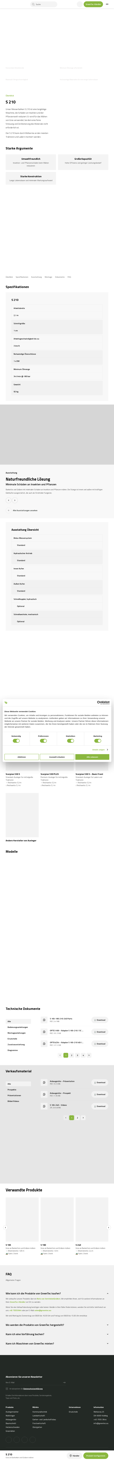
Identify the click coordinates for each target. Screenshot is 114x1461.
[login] (80, 4)
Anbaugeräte (11, 1419)
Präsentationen (14, 1095)
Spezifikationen (22, 276)
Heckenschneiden (13, 1427)
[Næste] (89, 1055)
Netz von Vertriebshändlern (48, 1298)
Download (99, 1019)
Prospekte (12, 1089)
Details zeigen (98, 750)
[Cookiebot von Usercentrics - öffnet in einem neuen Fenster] (99, 703)
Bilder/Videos (13, 1101)
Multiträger (10, 1415)
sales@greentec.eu (42, 1310)
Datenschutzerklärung (33, 1388)
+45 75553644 (15, 1310)
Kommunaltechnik (39, 1411)
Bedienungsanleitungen (18, 1027)
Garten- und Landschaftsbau (44, 1419)
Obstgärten (37, 1427)
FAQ (69, 276)
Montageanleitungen (17, 1032)
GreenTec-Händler (93, 4)
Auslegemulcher (12, 1411)
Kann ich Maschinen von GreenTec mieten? (30, 1343)
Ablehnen (22, 757)
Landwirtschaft (38, 1415)
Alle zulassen (92, 757)
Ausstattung (36, 276)
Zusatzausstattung (16, 1044)
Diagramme (13, 1050)
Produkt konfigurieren (95, 1455)
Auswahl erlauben (57, 757)
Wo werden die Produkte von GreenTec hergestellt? (35, 1325)
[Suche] (43, 4)
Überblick (9, 276)
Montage (48, 276)
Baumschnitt (11, 1423)
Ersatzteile (12, 1038)
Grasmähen (10, 1431)
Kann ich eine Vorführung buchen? (25, 1334)
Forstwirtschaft (39, 1423)
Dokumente (60, 276)
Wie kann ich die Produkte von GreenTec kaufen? (33, 1293)
